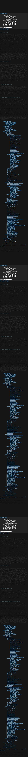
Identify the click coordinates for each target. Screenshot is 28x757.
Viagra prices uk (10, 230)
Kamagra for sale (13, 192)
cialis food (9, 207)
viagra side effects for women (10, 203)
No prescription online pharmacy (16, 155)
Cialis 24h (9, 171)
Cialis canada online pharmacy (15, 160)
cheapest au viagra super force (15, 137)
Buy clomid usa (12, 148)
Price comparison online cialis (10, 21)
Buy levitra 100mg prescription (15, 141)
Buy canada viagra (8, 128)
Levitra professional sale (14, 195)
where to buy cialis (6, 131)
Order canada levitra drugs (10, 129)
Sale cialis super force (14, 140)
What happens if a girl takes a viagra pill (14, 179)
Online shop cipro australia (11, 244)
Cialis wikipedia (10, 217)
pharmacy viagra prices (7, 15)
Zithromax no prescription (12, 178)
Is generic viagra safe (11, 231)
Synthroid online (10, 177)
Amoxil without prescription (12, 220)
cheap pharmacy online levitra (13, 212)
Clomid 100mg (10, 170)
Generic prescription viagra (12, 232)
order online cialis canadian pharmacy (17, 153)
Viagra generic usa (13, 161)
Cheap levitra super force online (13, 184)
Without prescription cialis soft (11, 202)
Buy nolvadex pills (10, 237)
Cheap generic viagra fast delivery (13, 466)
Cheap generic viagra (14, 193)
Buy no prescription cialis (14, 188)
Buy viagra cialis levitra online (10, 130)
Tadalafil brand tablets (11, 218)
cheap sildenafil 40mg (14, 187)
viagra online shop (13, 191)
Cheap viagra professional (12, 224)
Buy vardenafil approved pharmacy (9, 24)
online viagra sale (6, 126)
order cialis (12, 163)
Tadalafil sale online (11, 221)
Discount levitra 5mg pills (10, 17)
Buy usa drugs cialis (13, 152)
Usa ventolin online (8, 18)
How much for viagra (11, 208)
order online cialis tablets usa (12, 215)
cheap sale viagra (8, 133)
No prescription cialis (4, 28)
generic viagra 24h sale (11, 168)
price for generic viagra (11, 235)
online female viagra (13, 150)
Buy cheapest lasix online (14, 151)
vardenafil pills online (11, 206)
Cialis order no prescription (12, 236)
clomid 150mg (12, 144)
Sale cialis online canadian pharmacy (9, 23)
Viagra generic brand (11, 227)
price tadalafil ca (13, 136)
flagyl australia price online (12, 176)
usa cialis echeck (13, 197)
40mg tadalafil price (11, 209)
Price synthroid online (11, 175)
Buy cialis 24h (10, 181)
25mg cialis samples (11, 205)
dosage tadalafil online (11, 186)
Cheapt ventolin (13, 167)
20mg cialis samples (11, 226)
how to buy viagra (13, 164)
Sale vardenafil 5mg (6, 25)
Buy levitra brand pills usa (14, 165)
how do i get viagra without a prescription (15, 183)
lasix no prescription (13, 196)
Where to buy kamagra (11, 172)
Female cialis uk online (11, 169)
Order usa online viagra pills (12, 233)
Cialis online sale (10, 173)
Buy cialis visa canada (14, 142)
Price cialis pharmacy (9, 182)
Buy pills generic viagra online (13, 222)
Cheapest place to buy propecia (15, 143)
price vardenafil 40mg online (12, 216)
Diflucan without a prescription (11, 234)
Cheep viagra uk (13, 157)
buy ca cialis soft (10, 154)
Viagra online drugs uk (14, 166)
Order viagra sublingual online (8, 242)
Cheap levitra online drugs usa (10, 22)
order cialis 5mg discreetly (15, 399)
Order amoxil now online (14, 156)
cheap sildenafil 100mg (7, 20)
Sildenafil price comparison (12, 200)
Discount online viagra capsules (15, 185)
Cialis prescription (10, 134)
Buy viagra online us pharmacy (11, 19)
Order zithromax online (11, 194)
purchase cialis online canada (10, 122)
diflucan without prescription (10, 16)
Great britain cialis (10, 223)
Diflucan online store (13, 145)
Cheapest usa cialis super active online (17, 138)
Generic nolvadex (13, 149)
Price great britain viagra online (15, 190)
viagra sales (9, 198)
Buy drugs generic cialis (11, 201)
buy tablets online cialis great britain (14, 174)
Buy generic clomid (13, 158)
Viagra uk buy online (11, 210)
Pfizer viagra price (3, 13)
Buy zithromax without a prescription (14, 135)
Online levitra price (11, 211)
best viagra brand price (14, 189)
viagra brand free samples (14, 162)
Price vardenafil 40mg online (15, 139)
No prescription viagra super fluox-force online (16, 225)
